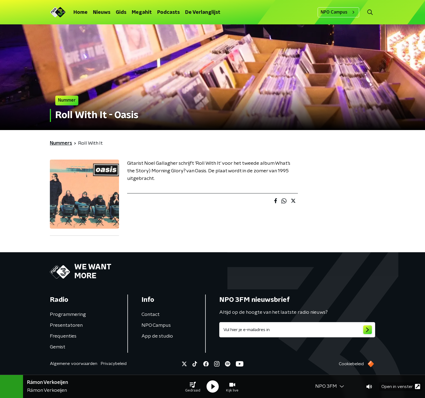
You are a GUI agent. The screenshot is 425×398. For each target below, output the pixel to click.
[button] (192, 386)
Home (80, 12)
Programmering (68, 314)
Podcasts (168, 12)
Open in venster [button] (400, 386)
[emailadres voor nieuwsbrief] (297, 329)
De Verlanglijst (202, 12)
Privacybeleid (114, 363)
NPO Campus (338, 12)
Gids (121, 12)
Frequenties (63, 336)
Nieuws (101, 12)
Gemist (57, 347)
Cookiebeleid (351, 364)
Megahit (142, 12)
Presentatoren (66, 325)
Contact (150, 314)
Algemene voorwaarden (73, 363)
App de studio (157, 336)
